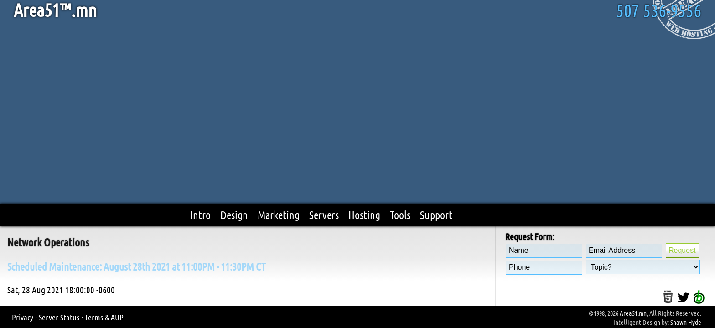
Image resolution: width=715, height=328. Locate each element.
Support (436, 214)
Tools (400, 214)
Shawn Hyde (685, 322)
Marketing (279, 214)
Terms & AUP (104, 317)
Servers (324, 214)
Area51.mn (633, 313)
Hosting (364, 214)
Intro (200, 214)
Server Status (59, 317)
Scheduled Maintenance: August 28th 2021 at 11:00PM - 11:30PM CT (136, 266)
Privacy (22, 317)
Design (234, 214)
